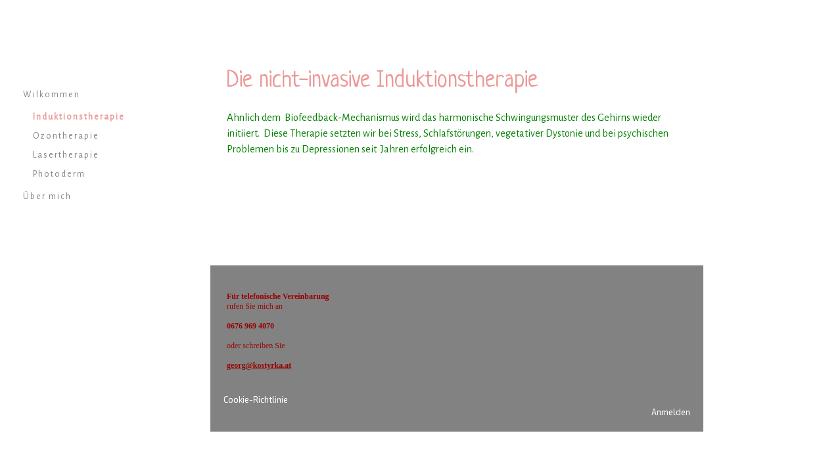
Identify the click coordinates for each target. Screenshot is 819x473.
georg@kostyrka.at (259, 365)
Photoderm (59, 174)
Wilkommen (51, 94)
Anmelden (670, 412)
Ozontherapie (66, 136)
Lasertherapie (66, 155)
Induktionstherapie (79, 117)
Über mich (47, 196)
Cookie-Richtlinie (255, 399)
